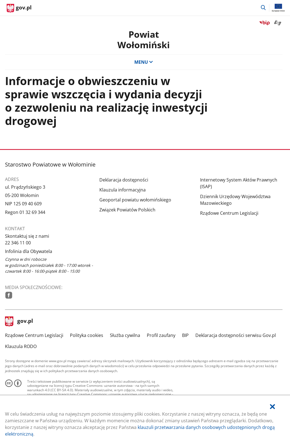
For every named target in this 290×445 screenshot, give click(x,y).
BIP (185, 335)
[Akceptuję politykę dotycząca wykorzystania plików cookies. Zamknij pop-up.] (272, 406)
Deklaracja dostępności (123, 180)
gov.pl (19, 321)
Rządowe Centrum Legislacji (229, 213)
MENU (143, 62)
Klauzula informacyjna (122, 190)
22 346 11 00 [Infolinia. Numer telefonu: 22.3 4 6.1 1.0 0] (18, 243)
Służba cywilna (125, 335)
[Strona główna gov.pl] (19, 8)
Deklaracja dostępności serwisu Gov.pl (235, 335)
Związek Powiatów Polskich (127, 210)
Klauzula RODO (21, 346)
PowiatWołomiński (143, 39)
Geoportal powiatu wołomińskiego (135, 200)
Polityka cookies (86, 335)
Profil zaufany (161, 335)
